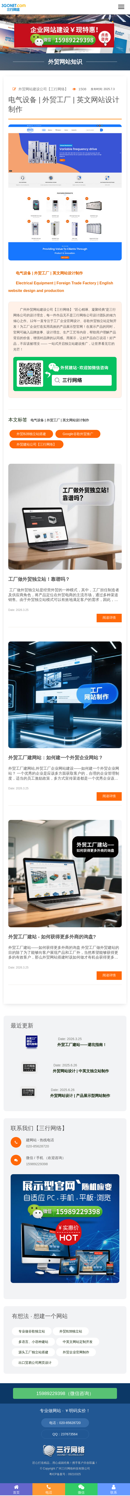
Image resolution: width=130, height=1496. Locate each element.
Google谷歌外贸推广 (78, 434)
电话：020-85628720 (65, 1423)
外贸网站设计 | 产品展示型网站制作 (80, 1096)
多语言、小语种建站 (33, 1342)
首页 (16, 1489)
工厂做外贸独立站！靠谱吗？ (39, 579)
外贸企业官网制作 (76, 1352)
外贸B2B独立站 (70, 1331)
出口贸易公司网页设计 (35, 1362)
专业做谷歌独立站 (31, 1331)
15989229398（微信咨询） (65, 1393)
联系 (114, 1489)
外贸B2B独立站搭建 (31, 434)
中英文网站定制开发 (78, 1342)
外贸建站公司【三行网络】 (36, 444)
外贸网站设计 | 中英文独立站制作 (81, 1071)
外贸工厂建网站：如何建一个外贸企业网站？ (55, 757)
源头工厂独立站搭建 (33, 1352)
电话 (48, 1489)
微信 (81, 1489)
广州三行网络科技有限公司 (73, 1468)
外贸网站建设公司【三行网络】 (40, 89)
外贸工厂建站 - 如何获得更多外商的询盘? (52, 936)
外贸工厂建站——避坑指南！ (82, 1045)
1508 (79, 89)
